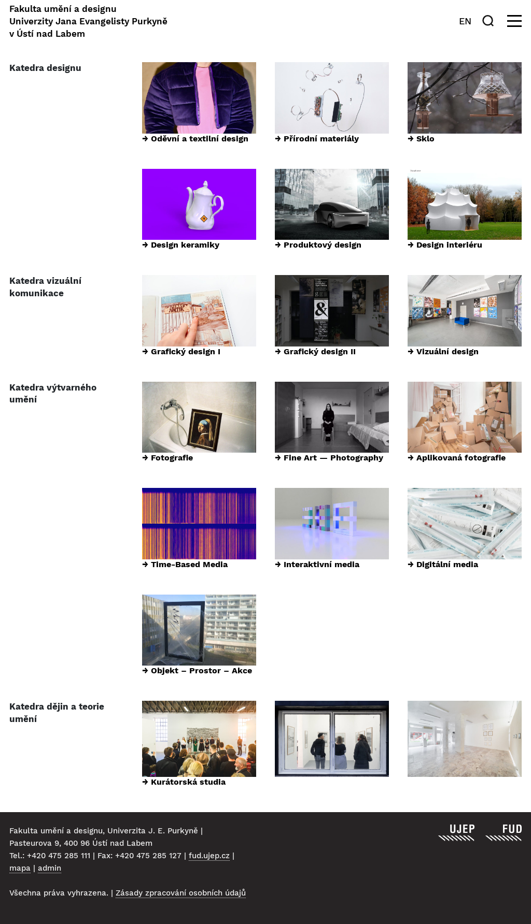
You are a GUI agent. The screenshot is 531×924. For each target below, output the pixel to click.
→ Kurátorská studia (184, 782)
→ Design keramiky (180, 245)
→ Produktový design (318, 245)
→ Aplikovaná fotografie (457, 458)
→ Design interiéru (445, 245)
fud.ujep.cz (209, 855)
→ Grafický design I (181, 351)
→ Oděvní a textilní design (195, 138)
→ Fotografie (167, 458)
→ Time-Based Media (185, 564)
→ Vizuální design (443, 351)
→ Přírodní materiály (317, 138)
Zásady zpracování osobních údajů (181, 893)
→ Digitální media (443, 564)
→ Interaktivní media (317, 564)
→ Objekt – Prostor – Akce (197, 670)
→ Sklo (421, 138)
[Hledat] (490, 20)
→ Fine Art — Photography (329, 458)
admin (49, 868)
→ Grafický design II (315, 351)
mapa (20, 868)
